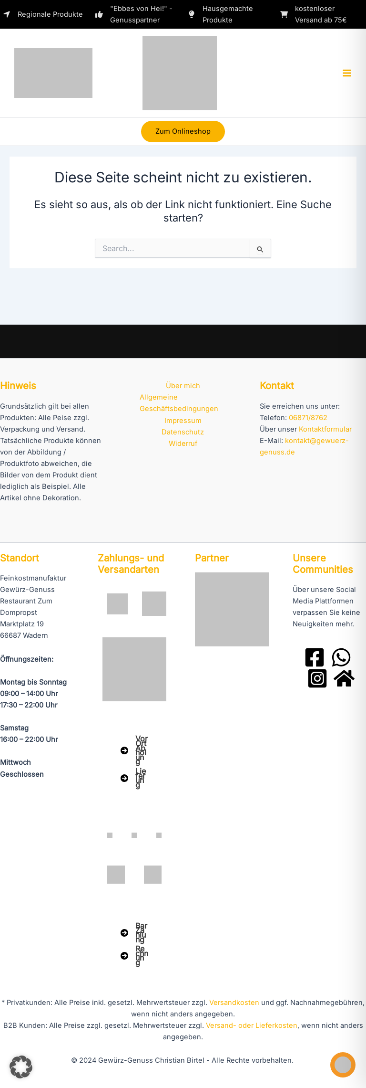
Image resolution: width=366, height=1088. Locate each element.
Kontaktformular (325, 429)
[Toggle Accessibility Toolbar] (342, 1064)
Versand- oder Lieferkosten (251, 1025)
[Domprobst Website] (344, 678)
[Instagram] (317, 678)
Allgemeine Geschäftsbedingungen (179, 403)
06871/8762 (308, 417)
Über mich (183, 385)
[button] (183, 131)
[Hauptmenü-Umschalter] (346, 73)
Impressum (183, 420)
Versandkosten (234, 1002)
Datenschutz (183, 432)
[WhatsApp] (341, 657)
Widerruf (183, 443)
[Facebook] (314, 657)
